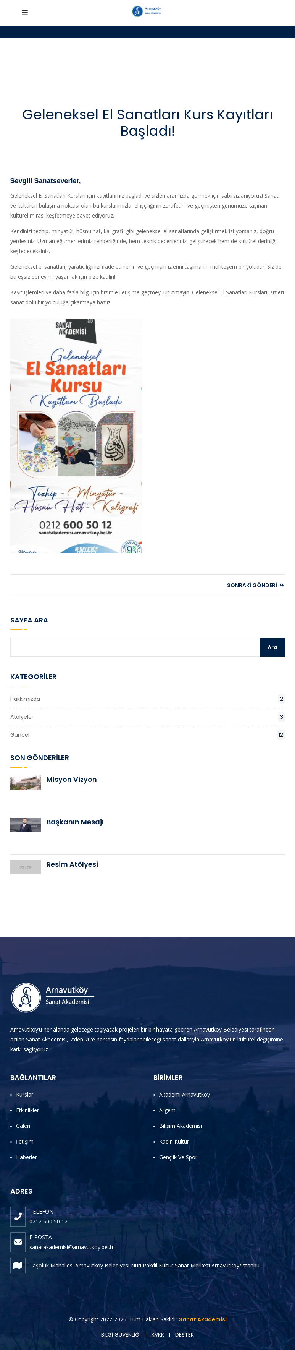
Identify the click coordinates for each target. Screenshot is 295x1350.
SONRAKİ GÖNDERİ (255, 585)
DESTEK (184, 1335)
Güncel (147, 735)
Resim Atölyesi (72, 864)
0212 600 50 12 (48, 1221)
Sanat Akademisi (203, 1319)
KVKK (158, 1335)
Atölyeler (147, 717)
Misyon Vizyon (72, 779)
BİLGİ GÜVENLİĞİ (120, 1335)
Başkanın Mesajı (75, 822)
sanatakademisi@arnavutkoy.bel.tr (71, 1247)
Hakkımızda (147, 699)
